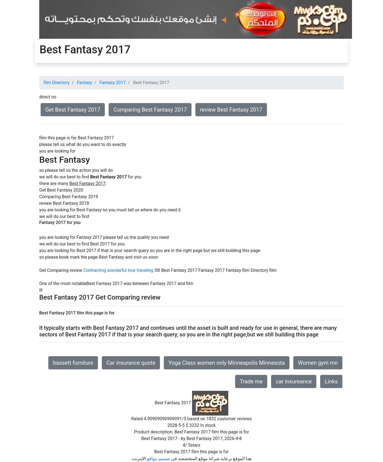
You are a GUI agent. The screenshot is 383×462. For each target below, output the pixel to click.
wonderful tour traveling (130, 270)
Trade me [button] (251, 381)
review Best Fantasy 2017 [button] (231, 109)
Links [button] (331, 381)
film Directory (57, 82)
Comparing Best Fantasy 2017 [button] (150, 109)
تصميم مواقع (158, 458)
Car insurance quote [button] (130, 362)
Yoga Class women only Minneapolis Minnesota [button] (226, 362)
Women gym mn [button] (318, 362)
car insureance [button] (294, 381)
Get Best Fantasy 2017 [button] (72, 109)
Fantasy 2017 (113, 82)
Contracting (94, 270)
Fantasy (84, 82)
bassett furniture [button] (73, 362)
